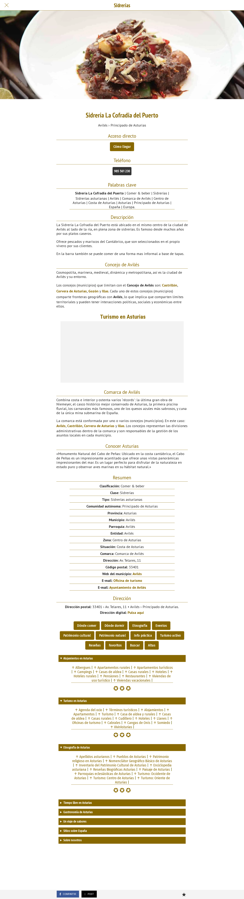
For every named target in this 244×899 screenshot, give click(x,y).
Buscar (135, 645)
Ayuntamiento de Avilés (127, 587)
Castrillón (169, 285)
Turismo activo (170, 635)
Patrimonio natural (112, 635)
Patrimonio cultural (77, 635)
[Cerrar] (7, 5)
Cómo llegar (122, 147)
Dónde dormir (114, 626)
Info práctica (143, 635)
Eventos (161, 626)
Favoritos (115, 645)
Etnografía (139, 626)
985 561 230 (122, 171)
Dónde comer (86, 626)
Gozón (93, 291)
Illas (105, 291)
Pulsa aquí (136, 612)
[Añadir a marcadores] (184, 894)
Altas (151, 645)
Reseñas (95, 645)
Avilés (61, 425)
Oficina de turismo (127, 580)
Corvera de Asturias (71, 291)
